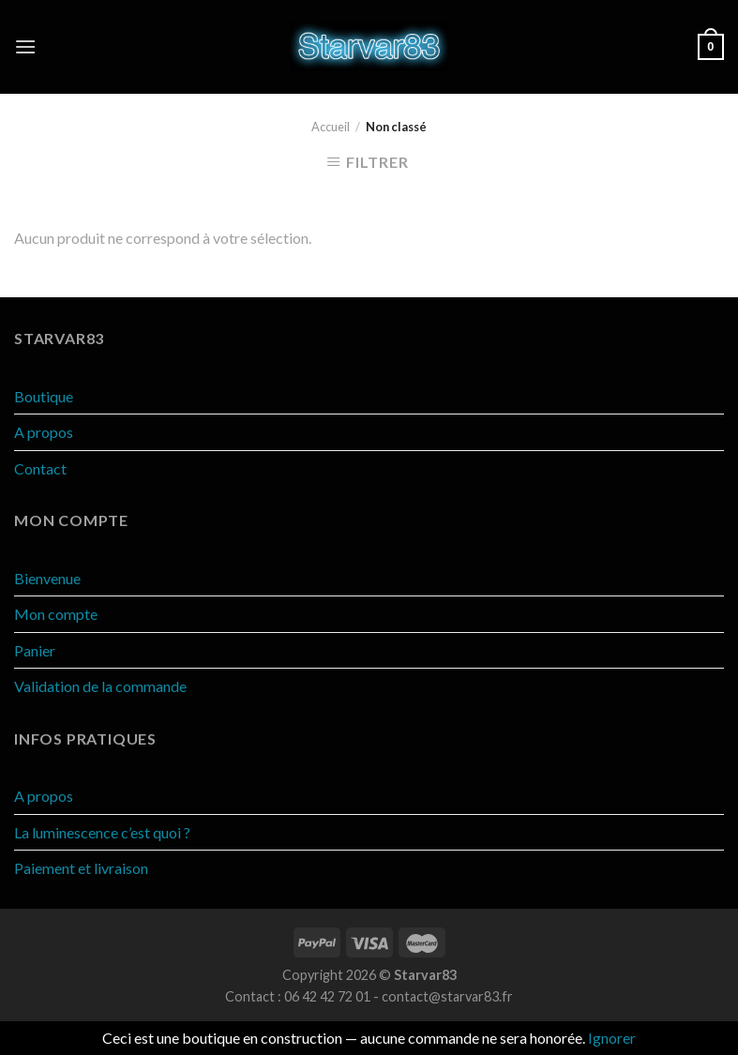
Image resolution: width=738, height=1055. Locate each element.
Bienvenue (47, 578)
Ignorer (612, 1038)
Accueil (330, 126)
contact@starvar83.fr (447, 996)
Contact (40, 468)
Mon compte (56, 614)
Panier (34, 650)
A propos (43, 432)
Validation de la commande (100, 686)
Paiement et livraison (81, 868)
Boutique (43, 396)
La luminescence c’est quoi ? (102, 832)
